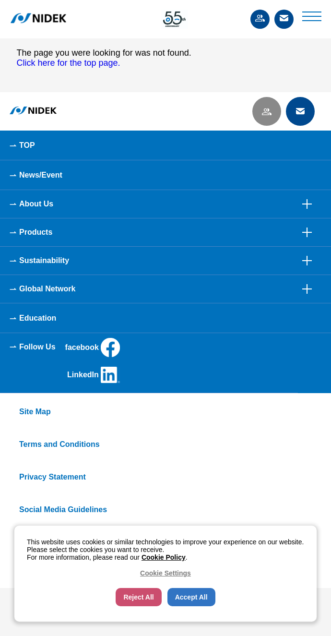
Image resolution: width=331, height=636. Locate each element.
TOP (27, 145)
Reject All (138, 597)
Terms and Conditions (59, 444)
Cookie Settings (165, 573)
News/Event (40, 175)
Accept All (191, 597)
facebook (92, 347)
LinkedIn (93, 375)
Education (37, 318)
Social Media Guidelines (63, 509)
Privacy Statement (52, 477)
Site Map (35, 412)
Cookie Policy (164, 557)
